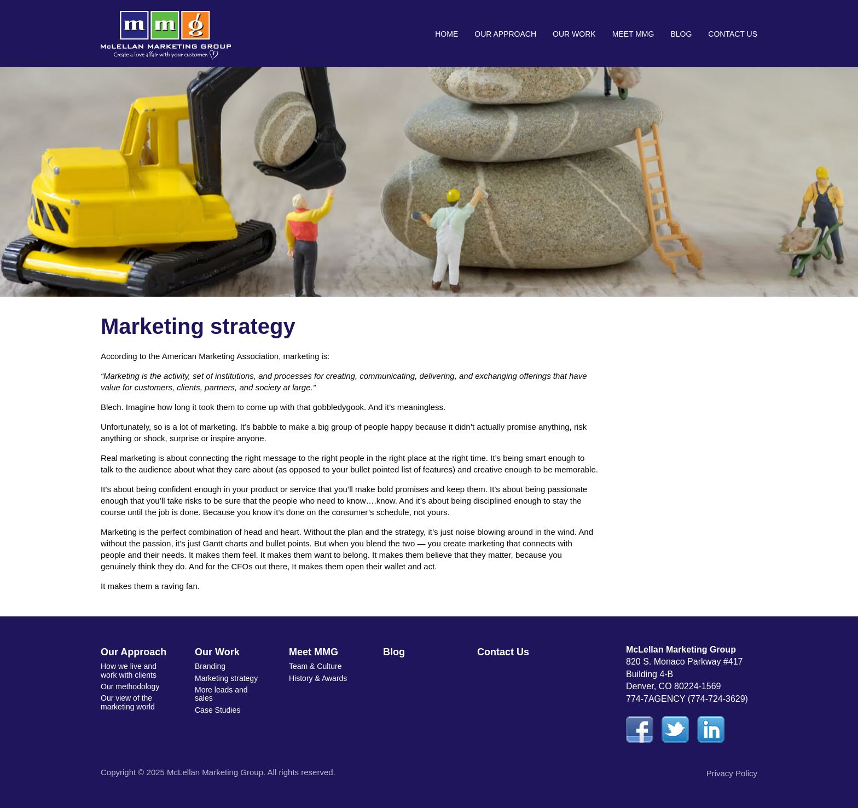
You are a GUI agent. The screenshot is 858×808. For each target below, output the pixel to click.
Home (446, 34)
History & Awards (318, 678)
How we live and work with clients (128, 670)
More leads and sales (221, 693)
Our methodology (130, 686)
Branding (210, 666)
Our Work (574, 34)
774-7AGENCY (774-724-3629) (687, 698)
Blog (681, 34)
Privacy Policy (731, 773)
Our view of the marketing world (128, 702)
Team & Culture (315, 666)
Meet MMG (633, 34)
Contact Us (732, 34)
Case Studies (217, 710)
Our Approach (505, 34)
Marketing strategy (226, 678)
